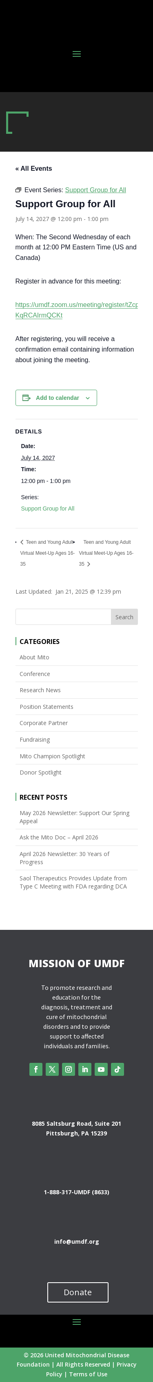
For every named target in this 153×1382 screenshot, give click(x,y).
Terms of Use (88, 1374)
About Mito (34, 657)
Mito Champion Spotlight (52, 756)
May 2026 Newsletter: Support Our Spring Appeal (74, 817)
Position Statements (46, 706)
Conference (35, 674)
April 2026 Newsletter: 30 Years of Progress (64, 858)
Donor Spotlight (41, 772)
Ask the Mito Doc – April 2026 (59, 837)
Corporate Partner (44, 723)
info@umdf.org (76, 1241)
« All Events (34, 168)
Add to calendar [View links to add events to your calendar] (57, 398)
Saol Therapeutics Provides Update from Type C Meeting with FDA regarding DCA (73, 882)
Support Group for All (48, 508)
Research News (40, 690)
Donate (78, 1292)
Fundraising (35, 739)
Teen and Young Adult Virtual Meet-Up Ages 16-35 (47, 553)
